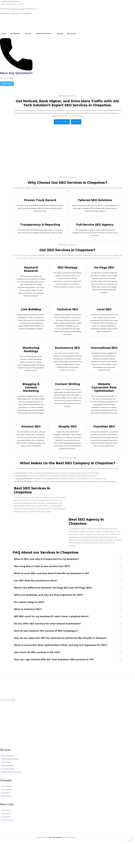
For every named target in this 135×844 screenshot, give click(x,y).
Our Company (15, 34)
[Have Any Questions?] (16, 70)
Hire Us (37, 9)
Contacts (60, 34)
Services (28, 34)
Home (4, 34)
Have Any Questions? (16, 73)
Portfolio (7, 84)
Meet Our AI (71, 34)
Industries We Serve (43, 34)
